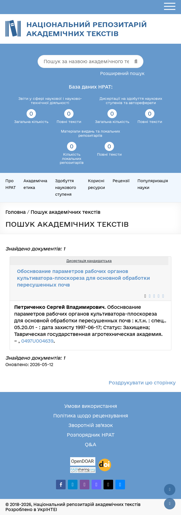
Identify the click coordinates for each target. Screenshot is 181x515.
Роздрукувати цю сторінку (142, 382)
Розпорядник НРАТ (91, 434)
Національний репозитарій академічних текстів (86, 29)
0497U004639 (37, 341)
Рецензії (121, 181)
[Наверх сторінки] (169, 489)
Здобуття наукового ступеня (65, 188)
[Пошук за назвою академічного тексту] (90, 61)
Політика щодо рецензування (90, 415)
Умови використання (90, 406)
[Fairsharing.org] (83, 470)
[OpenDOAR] (83, 462)
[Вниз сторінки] (169, 503)
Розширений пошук (122, 73)
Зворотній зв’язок (90, 425)
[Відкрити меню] (169, 6)
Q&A (90, 444)
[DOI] (104, 465)
